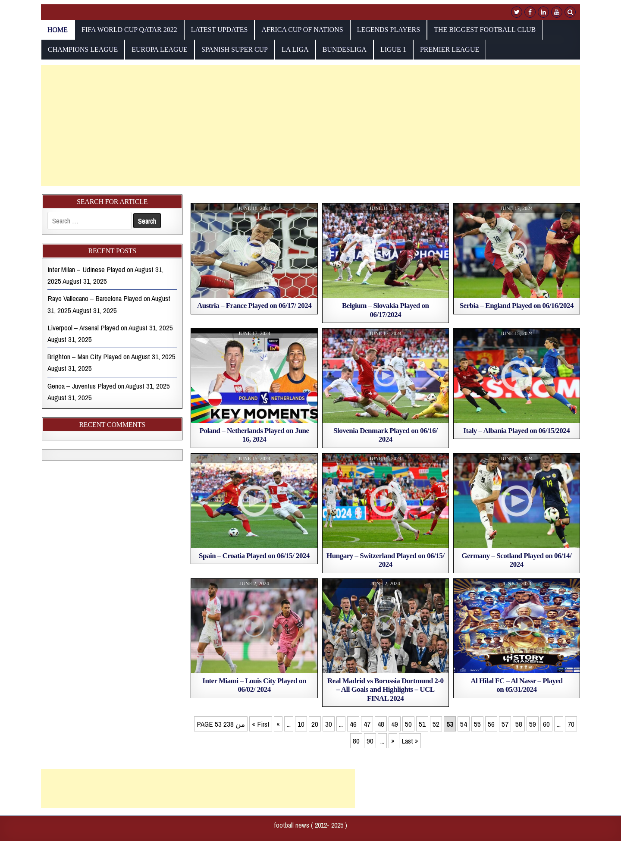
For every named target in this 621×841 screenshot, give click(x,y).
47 (367, 724)
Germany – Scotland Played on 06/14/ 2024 (516, 560)
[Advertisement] (299, 125)
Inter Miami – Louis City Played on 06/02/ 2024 (254, 685)
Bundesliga (345, 49)
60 (546, 724)
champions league (83, 49)
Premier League (449, 49)
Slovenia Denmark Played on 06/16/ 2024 (385, 435)
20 (314, 724)
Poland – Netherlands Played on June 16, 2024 (254, 435)
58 (518, 724)
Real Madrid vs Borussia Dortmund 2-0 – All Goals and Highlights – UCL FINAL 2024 (385, 690)
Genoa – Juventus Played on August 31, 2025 (108, 386)
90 (370, 741)
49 (394, 724)
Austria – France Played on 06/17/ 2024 (254, 305)
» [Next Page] (393, 741)
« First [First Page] (261, 724)
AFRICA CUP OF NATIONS (302, 29)
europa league (160, 49)
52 (436, 724)
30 (328, 724)
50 (408, 724)
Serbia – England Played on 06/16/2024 (517, 305)
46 (353, 724)
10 (301, 724)
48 (380, 724)
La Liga (295, 49)
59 (532, 724)
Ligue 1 (393, 49)
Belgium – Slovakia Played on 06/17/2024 (385, 309)
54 (463, 724)
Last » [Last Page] (409, 741)
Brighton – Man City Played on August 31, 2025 (111, 356)
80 (356, 741)
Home (57, 29)
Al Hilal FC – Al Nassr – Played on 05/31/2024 (516, 685)
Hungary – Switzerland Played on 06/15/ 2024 (385, 560)
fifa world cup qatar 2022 (129, 29)
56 (491, 724)
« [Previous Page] (278, 724)
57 (505, 724)
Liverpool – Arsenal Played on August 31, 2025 (110, 328)
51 (422, 724)
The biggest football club (485, 29)
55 (477, 724)
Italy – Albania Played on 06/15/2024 (516, 431)
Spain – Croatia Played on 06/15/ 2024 (254, 556)
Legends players (388, 29)
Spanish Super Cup (234, 49)
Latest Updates (219, 29)
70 (571, 724)
